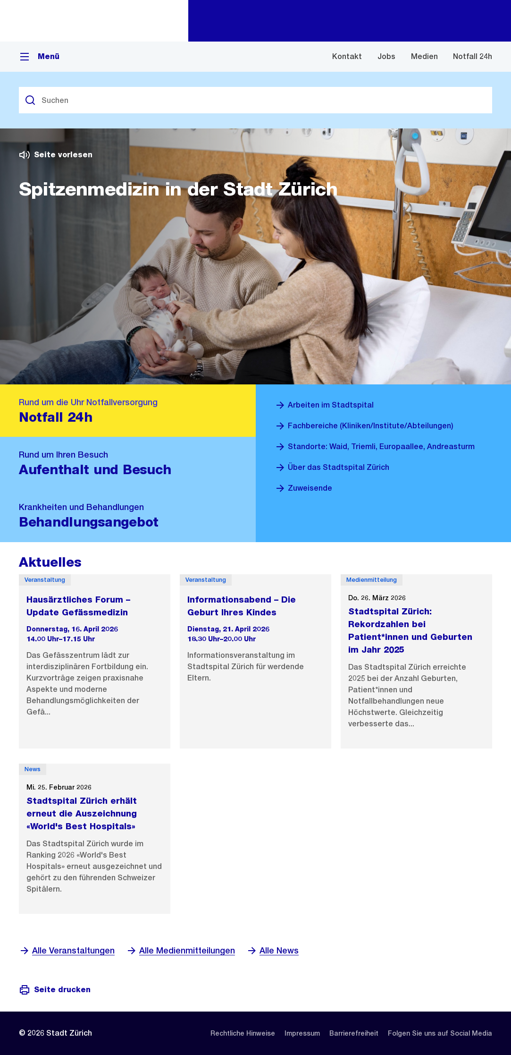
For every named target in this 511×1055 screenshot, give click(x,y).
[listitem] (242, 1033)
